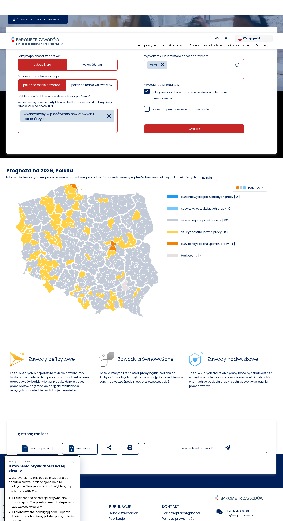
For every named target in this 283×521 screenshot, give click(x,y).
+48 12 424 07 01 (238, 512)
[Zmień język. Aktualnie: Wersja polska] (253, 5)
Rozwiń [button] (207, 178)
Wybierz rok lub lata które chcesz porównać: (176, 57)
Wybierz (194, 129)
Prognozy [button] (146, 12)
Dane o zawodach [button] (205, 12)
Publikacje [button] (172, 12)
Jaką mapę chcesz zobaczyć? (39, 57)
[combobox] (68, 121)
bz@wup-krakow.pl (240, 516)
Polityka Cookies (53, 494)
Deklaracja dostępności (181, 513)
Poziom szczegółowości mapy (39, 77)
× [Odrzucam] (73, 428)
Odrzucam (25, 507)
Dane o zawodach (123, 513)
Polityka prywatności (20, 497)
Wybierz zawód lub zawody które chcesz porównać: (54, 97)
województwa (92, 65)
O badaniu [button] (238, 12)
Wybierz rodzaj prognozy (161, 85)
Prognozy (25, 20)
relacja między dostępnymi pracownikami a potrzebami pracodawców (190, 96)
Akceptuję (59, 507)
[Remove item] (109, 117)
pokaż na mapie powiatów (41, 86)
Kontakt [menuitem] (261, 12)
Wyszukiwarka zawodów (206, 448)
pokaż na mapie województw (91, 86)
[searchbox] (21, 128)
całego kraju (42, 65)
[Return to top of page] (278, 505)
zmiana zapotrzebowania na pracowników (181, 110)
